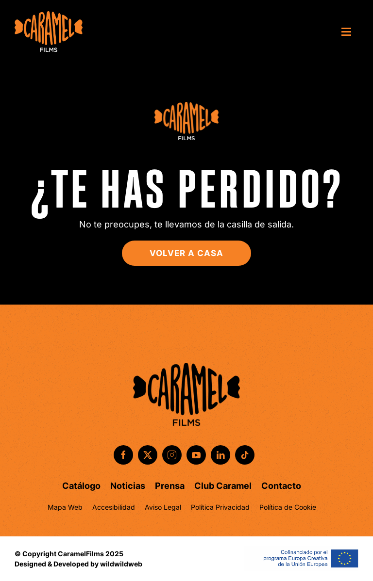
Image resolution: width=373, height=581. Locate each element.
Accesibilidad (113, 507)
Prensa (170, 486)
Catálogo (81, 486)
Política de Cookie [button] (287, 507)
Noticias (127, 486)
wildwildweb (121, 564)
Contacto (281, 486)
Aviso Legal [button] (163, 507)
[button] (349, 31)
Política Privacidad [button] (220, 507)
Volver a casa (186, 253)
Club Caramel (223, 486)
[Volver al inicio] (49, 31)
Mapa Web (65, 507)
